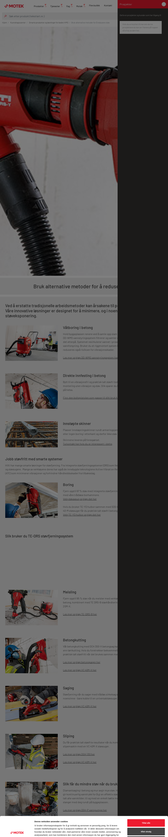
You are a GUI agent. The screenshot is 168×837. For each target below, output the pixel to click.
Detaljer (139, 832)
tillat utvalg (146, 811)
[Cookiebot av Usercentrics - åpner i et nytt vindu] (17, 832)
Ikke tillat (146, 820)
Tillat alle (146, 802)
